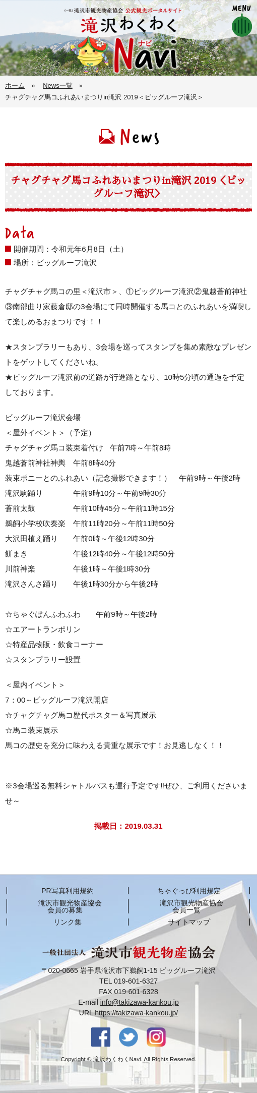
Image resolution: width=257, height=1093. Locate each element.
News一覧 (58, 85)
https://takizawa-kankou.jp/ (136, 1013)
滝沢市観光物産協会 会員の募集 (70, 906)
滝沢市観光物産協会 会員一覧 (191, 906)
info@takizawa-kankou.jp (139, 1002)
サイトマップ (189, 922)
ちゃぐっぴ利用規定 (189, 891)
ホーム (15, 85)
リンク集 (67, 922)
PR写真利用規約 (67, 891)
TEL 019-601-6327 (128, 981)
